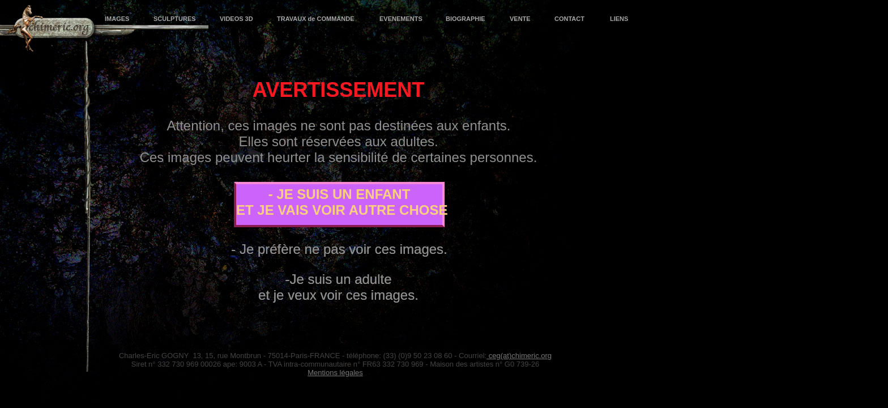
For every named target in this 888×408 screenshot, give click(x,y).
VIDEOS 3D (236, 18)
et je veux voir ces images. (338, 295)
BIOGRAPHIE (465, 18)
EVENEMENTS (400, 18)
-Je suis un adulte (338, 279)
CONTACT (569, 18)
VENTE (520, 18)
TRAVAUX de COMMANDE (315, 18)
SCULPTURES (174, 18)
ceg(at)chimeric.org (519, 355)
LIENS (619, 18)
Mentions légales (335, 372)
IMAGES (117, 18)
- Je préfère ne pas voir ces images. (339, 249)
